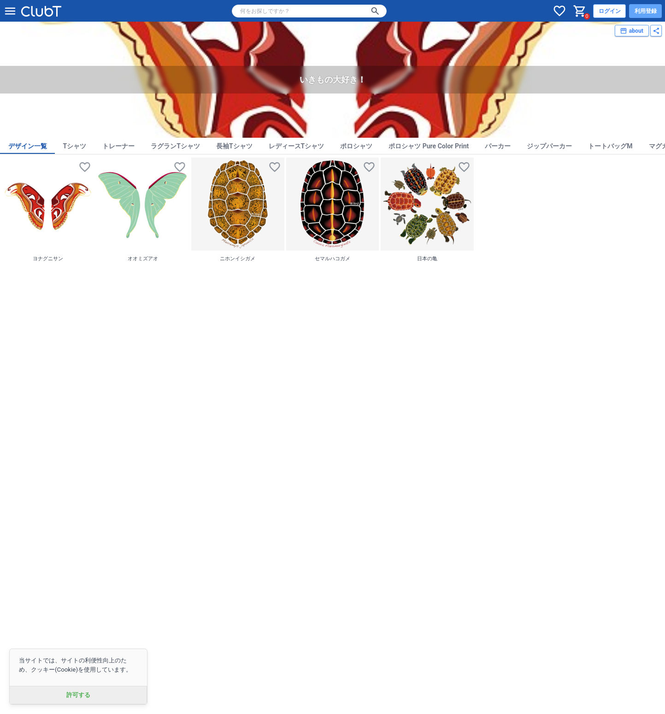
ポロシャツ (356, 146)
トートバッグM (610, 146)
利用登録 (646, 11)
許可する (78, 694)
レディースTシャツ (296, 146)
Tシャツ (75, 146)
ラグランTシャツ (175, 146)
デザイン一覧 (27, 146)
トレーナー (118, 146)
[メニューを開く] (10, 11)
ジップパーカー (549, 146)
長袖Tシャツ (234, 146)
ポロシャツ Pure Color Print (428, 146)
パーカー (498, 146)
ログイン (610, 11)
